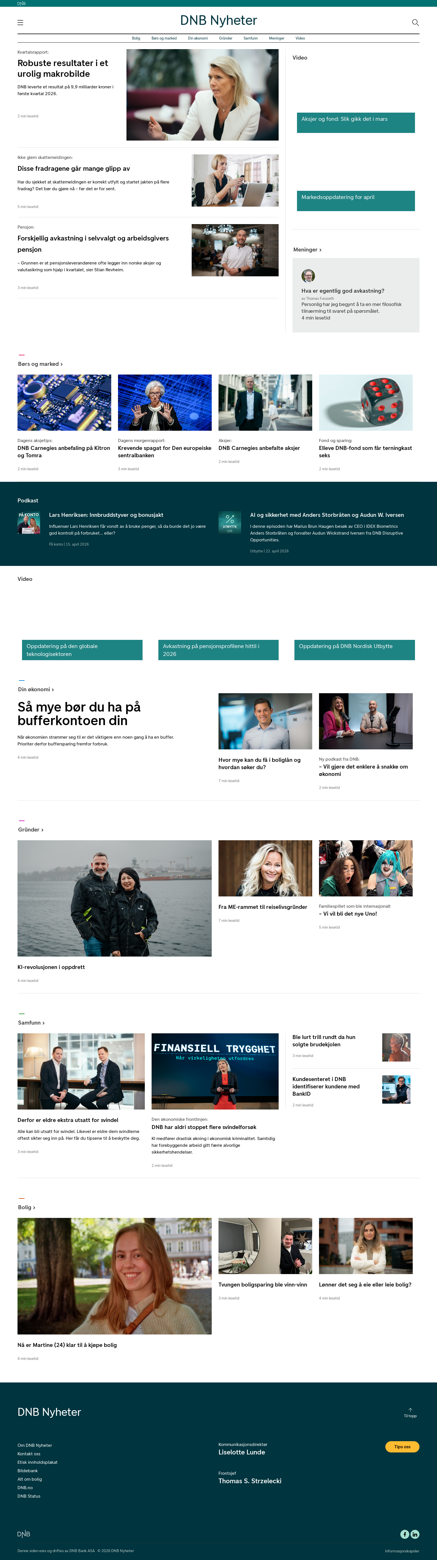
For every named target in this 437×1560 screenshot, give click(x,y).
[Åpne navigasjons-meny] (20, 22)
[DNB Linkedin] (414, 1534)
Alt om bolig (30, 1479)
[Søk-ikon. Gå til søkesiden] (415, 22)
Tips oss (402, 1446)
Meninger (276, 38)
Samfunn (251, 38)
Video (300, 38)
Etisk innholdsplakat (38, 1462)
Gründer (225, 38)
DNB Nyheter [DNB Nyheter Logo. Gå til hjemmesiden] (218, 20)
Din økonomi (198, 38)
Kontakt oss (29, 1453)
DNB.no (25, 1487)
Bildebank (28, 1470)
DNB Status (29, 1496)
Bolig (136, 38)
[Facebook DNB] (404, 1534)
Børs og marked (164, 38)
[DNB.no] (24, 1533)
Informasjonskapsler (402, 1551)
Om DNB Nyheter (35, 1445)
